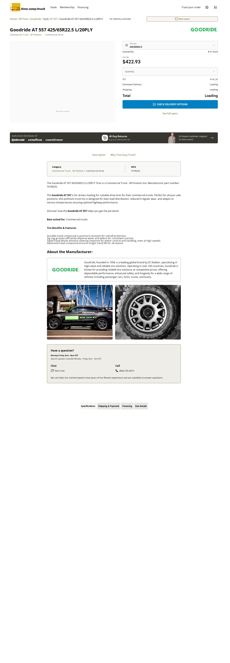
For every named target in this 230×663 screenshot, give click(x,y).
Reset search (183, 18)
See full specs (170, 113)
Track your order (191, 7)
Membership (67, 7)
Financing (83, 7)
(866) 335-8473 (124, 370)
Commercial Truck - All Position (26, 34)
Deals (53, 7)
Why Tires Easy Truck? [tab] (123, 155)
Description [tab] (99, 155)
